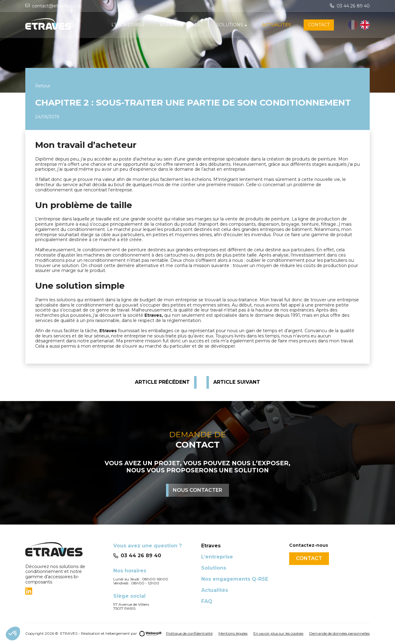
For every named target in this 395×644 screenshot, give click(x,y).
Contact (309, 558)
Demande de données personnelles (339, 633)
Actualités (214, 590)
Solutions (213, 568)
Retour (42, 86)
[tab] (65, 591)
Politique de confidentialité (189, 633)
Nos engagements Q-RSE (234, 579)
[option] (365, 25)
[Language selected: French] (359, 25)
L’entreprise (217, 557)
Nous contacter (197, 490)
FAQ (206, 601)
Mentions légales (232, 633)
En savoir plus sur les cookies (278, 633)
